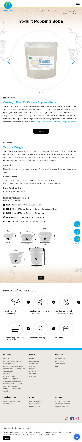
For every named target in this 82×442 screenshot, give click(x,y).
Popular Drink (34, 361)
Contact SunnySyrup (62, 401)
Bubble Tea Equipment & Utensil (12, 390)
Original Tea (33, 363)
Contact (58, 397)
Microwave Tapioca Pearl (12, 381)
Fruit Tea (32, 368)
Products (29, 11)
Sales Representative (62, 404)
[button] (39, 92)
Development (60, 358)
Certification (59, 361)
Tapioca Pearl (8, 371)
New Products (34, 404)
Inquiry (41, 131)
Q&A (56, 366)
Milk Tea (32, 366)
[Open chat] (77, 437)
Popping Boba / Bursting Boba (47, 11)
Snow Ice (32, 376)
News (31, 397)
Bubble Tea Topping (10, 378)
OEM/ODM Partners (62, 406)
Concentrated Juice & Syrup (13, 366)
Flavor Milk (33, 371)
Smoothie (32, 373)
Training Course (9, 397)
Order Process (60, 363)
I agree (6, 438)
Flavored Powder (9, 376)
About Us (59, 354)
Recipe (32, 354)
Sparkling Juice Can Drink (12, 383)
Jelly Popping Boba (10, 386)
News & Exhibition (35, 401)
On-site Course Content (11, 401)
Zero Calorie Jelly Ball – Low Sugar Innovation (13, 362)
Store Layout (7, 404)
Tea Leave (6, 373)
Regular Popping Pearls (70, 11)
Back (41, 278)
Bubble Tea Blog (35, 406)
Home (21, 11)
